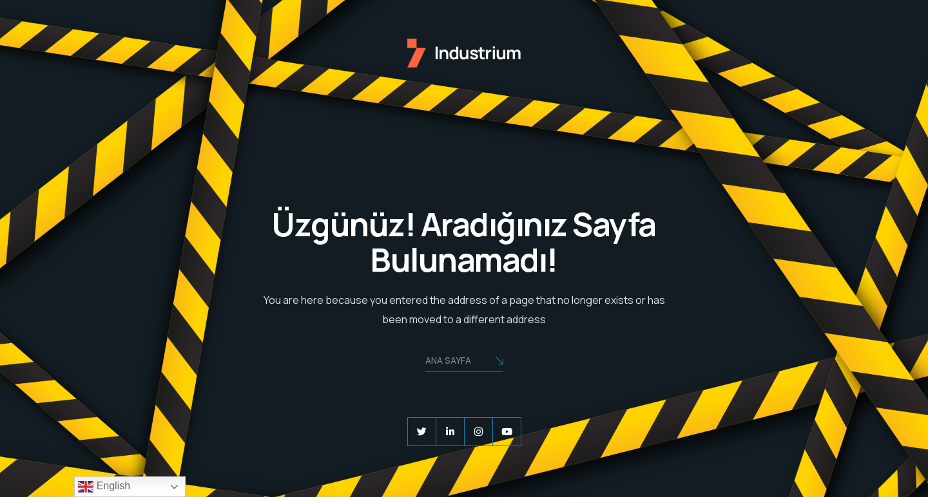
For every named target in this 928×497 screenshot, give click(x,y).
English (104, 486)
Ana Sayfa (464, 361)
